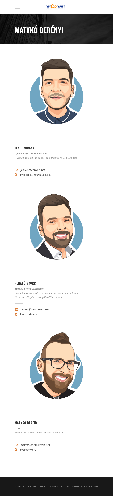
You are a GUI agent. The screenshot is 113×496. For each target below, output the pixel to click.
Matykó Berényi (27, 422)
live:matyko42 (28, 449)
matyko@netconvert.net (35, 445)
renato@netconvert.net (35, 309)
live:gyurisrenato (30, 314)
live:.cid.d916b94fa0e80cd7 (35, 175)
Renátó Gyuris (26, 283)
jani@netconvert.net (33, 170)
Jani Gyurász (25, 148)
